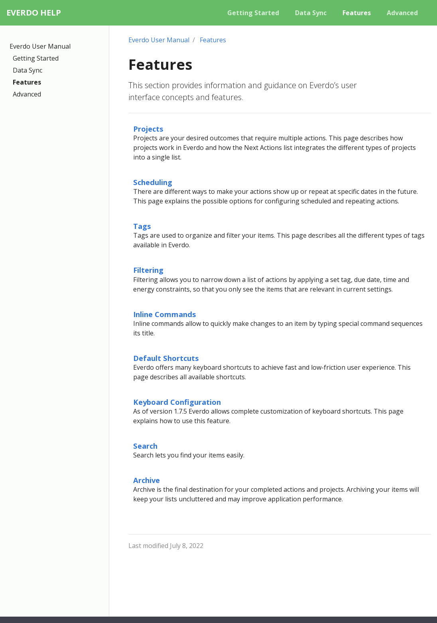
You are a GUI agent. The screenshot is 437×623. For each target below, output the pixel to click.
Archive (146, 480)
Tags (142, 226)
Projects (148, 129)
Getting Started (36, 58)
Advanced (27, 94)
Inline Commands (164, 314)
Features (27, 82)
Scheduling (152, 182)
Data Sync (27, 70)
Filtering (148, 270)
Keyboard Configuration (177, 402)
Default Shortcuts (166, 358)
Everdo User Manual (40, 46)
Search (145, 446)
